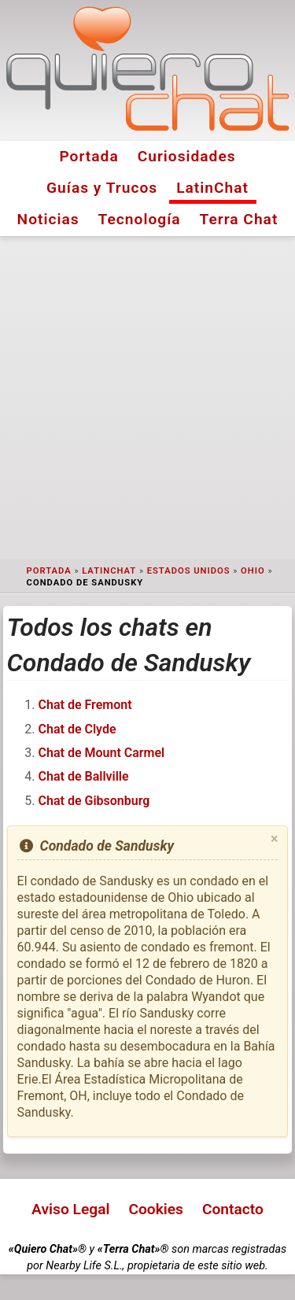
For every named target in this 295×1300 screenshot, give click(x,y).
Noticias (48, 219)
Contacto (233, 1209)
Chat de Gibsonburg (94, 800)
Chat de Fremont (85, 704)
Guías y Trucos (101, 188)
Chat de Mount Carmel (102, 752)
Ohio (253, 571)
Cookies (155, 1209)
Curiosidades (187, 156)
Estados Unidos (188, 571)
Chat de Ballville (84, 776)
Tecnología (139, 219)
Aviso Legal (70, 1209)
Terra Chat (239, 219)
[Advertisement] (147, 397)
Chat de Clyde (77, 729)
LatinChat (212, 188)
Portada (88, 156)
